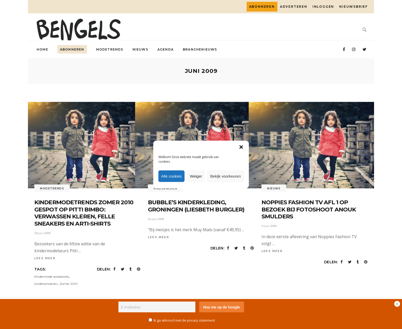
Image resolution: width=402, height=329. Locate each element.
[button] (241, 147)
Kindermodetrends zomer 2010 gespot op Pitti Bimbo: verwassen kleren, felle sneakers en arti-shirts (83, 213)
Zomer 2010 (68, 284)
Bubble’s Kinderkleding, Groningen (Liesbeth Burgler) (196, 206)
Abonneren (262, 6)
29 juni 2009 (42, 233)
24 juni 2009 (156, 219)
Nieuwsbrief (353, 6)
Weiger (196, 176)
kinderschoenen (45, 284)
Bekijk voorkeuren (225, 176)
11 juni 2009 (269, 226)
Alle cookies (171, 176)
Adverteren (293, 6)
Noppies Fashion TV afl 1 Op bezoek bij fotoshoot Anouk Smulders (309, 209)
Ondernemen (165, 188)
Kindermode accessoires (51, 276)
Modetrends (52, 188)
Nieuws (273, 188)
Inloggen (323, 6)
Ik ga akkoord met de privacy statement (184, 320)
